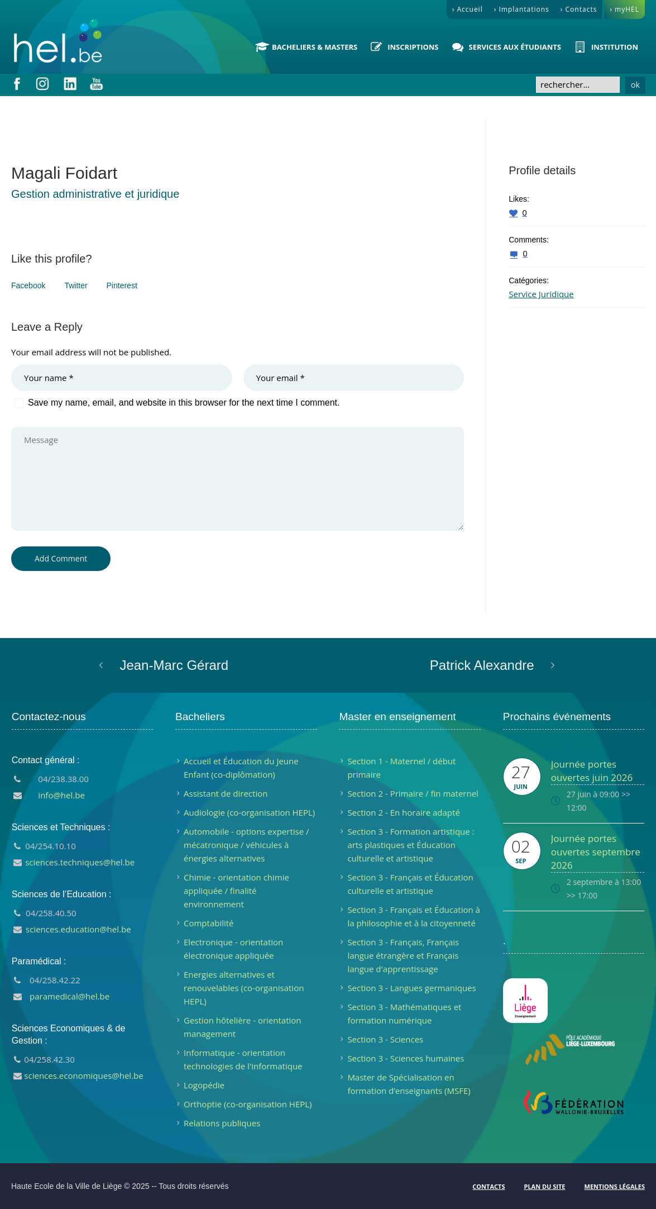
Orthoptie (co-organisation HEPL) (248, 1104)
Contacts (488, 1186)
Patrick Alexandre (482, 665)
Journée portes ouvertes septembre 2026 (595, 852)
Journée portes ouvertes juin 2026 (592, 771)
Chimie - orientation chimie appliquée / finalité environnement (236, 891)
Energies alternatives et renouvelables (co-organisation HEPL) (244, 988)
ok (635, 84)
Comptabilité (209, 923)
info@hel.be (61, 795)
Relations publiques (222, 1123)
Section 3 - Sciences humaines (405, 1058)
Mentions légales (615, 1186)
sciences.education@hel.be (78, 929)
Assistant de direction (225, 793)
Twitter (75, 285)
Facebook (28, 285)
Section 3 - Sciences (385, 1039)
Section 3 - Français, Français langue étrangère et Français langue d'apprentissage (403, 955)
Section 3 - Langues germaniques (411, 987)
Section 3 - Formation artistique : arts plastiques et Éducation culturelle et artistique (410, 845)
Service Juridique (541, 293)
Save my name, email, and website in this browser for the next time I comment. (183, 402)
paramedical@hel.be (69, 996)
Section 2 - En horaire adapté (403, 812)
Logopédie (204, 1085)
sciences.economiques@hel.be (83, 1075)
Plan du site (544, 1186)
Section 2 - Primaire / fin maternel (412, 793)
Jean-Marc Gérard (173, 665)
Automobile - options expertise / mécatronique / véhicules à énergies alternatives (246, 845)
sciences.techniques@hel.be (80, 862)
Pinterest (122, 285)
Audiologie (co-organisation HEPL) (249, 812)
